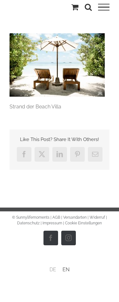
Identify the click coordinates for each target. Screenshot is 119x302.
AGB (56, 217)
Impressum (52, 223)
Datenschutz (28, 223)
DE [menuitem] (53, 270)
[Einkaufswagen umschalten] (74, 7)
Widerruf (97, 217)
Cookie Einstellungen (83, 223)
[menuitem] (52, 269)
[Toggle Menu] (104, 7)
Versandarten (75, 217)
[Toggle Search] (88, 7)
